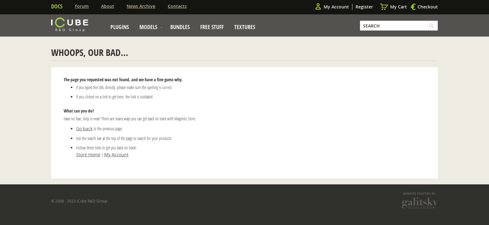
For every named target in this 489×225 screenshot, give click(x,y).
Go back (84, 129)
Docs (56, 6)
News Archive (141, 6)
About (107, 6)
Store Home (88, 155)
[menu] (182, 29)
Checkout (428, 7)
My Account (336, 7)
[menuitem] (120, 27)
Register (364, 7)
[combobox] (399, 26)
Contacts (177, 6)
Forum (82, 6)
